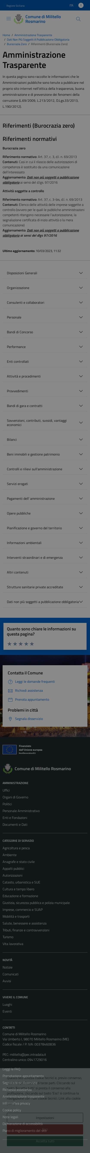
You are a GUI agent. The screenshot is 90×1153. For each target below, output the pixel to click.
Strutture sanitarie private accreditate (35, 587)
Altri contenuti (17, 572)
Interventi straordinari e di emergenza (35, 557)
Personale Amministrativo (21, 810)
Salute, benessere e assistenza (25, 923)
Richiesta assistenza (17, 1089)
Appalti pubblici (13, 868)
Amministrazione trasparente (23, 1096)
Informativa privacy (16, 1103)
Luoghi (7, 1004)
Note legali (10, 1116)
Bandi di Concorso (20, 332)
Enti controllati (18, 361)
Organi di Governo (15, 797)
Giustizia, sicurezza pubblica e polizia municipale (36, 902)
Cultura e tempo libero (18, 889)
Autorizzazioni (12, 875)
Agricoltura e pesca (16, 848)
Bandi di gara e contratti (24, 405)
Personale (14, 317)
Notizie (7, 967)
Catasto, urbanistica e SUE (21, 882)
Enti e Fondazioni (15, 817)
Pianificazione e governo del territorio (34, 528)
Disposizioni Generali (22, 273)
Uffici (6, 790)
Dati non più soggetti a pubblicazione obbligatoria (43, 601)
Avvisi (7, 980)
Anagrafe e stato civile (19, 861)
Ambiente (10, 854)
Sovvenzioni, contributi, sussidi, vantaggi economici (37, 422)
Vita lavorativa (13, 943)
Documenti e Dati (15, 824)
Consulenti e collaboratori (25, 302)
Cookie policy (12, 1110)
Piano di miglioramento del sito (25, 1130)
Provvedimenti (17, 391)
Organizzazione (18, 287)
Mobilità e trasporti (16, 916)
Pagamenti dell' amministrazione (31, 498)
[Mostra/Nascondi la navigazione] (8, 18)
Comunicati (11, 974)
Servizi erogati (17, 483)
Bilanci (12, 439)
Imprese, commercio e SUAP (23, 909)
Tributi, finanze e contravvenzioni (26, 930)
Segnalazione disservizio (20, 1082)
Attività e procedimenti (24, 376)
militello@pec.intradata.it (28, 1054)
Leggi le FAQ (11, 1069)
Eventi (7, 1011)
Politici (7, 804)
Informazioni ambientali (24, 542)
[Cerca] (78, 19)
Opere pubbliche (19, 513)
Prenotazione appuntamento (23, 1075)
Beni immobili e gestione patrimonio (33, 454)
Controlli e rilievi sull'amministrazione (34, 469)
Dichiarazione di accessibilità (23, 1123)
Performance (16, 346)
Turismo (8, 936)
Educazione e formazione (20, 895)
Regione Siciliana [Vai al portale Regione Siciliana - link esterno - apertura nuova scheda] (15, 6)
